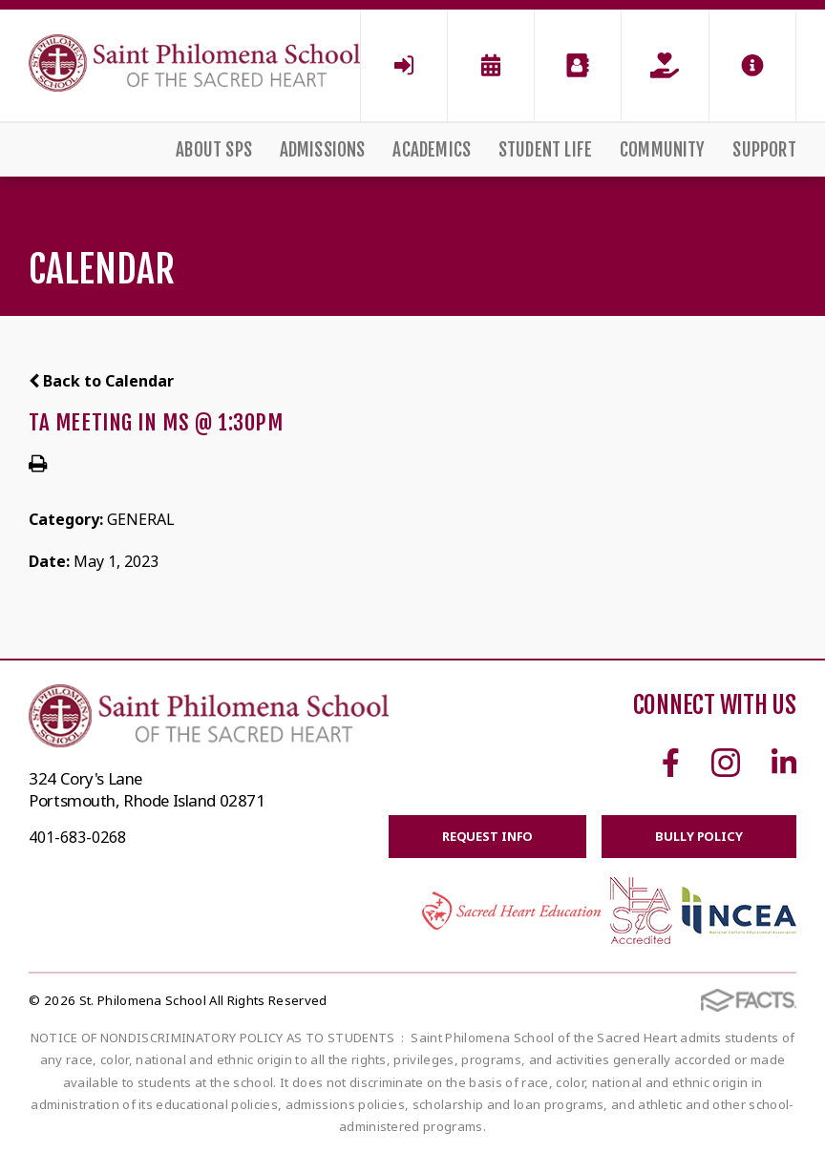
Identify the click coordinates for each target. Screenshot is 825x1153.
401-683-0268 (77, 837)
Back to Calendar (101, 380)
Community (663, 149)
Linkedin (784, 762)
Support (763, 149)
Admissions (323, 149)
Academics (431, 149)
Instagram (725, 762)
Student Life (545, 149)
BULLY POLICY (698, 836)
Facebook (671, 762)
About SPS (214, 149)
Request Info (487, 836)
